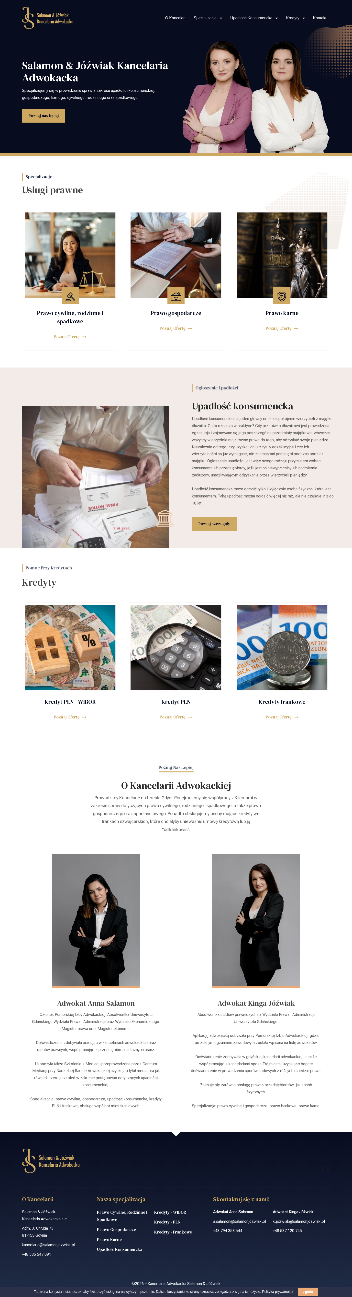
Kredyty (296, 18)
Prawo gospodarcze (176, 313)
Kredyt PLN (176, 702)
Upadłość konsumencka (254, 18)
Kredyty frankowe (282, 702)
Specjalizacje (208, 18)
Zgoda (308, 1292)
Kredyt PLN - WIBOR (70, 702)
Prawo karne (281, 313)
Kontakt (319, 18)
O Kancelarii (175, 18)
